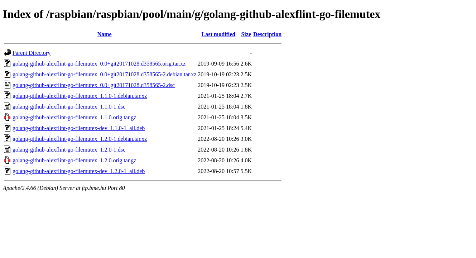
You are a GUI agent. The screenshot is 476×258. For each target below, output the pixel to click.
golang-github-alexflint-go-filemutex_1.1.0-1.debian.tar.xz (80, 96)
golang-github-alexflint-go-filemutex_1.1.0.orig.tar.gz (74, 117)
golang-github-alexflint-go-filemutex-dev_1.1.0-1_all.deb (79, 128)
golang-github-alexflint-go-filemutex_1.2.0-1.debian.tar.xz (80, 139)
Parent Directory (32, 53)
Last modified (219, 34)
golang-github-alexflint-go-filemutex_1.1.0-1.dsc (69, 107)
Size (246, 34)
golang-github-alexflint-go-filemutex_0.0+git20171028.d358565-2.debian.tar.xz (104, 74)
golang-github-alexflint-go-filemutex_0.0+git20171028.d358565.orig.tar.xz (99, 64)
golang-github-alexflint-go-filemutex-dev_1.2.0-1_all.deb (79, 171)
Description (267, 34)
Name (104, 34)
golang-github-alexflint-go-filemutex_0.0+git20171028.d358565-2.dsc (94, 85)
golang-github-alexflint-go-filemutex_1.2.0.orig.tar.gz (74, 160)
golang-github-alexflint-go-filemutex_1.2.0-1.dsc (69, 150)
